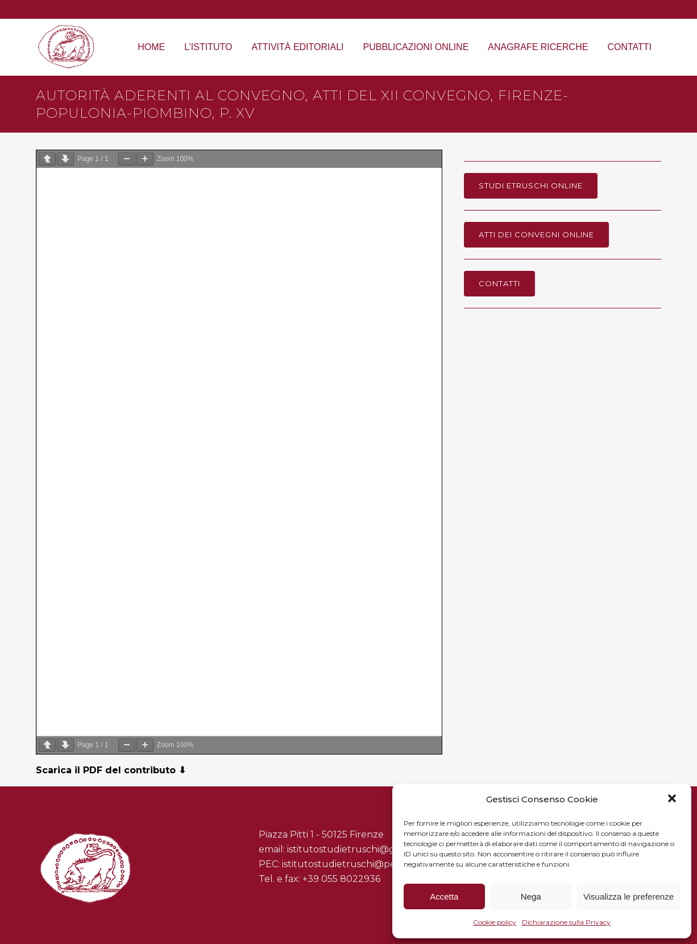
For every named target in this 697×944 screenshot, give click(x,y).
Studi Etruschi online (531, 185)
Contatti (499, 283)
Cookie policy (494, 922)
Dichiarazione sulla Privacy (566, 922)
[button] (673, 799)
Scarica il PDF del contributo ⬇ (111, 770)
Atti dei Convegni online (536, 234)
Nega (531, 896)
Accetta (444, 896)
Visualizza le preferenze (628, 896)
